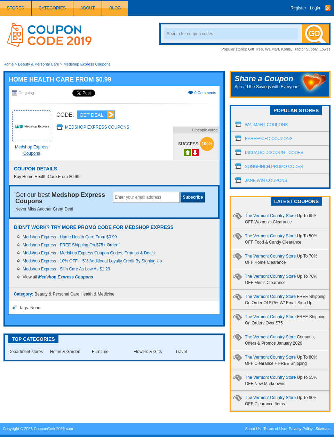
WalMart (272, 49)
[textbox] (146, 197)
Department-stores (25, 351)
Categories (52, 8)
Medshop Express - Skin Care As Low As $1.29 (66, 269)
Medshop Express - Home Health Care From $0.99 (70, 237)
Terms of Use (274, 429)
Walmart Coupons (266, 124)
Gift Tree (255, 49)
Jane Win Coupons (266, 180)
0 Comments (205, 93)
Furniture (100, 351)
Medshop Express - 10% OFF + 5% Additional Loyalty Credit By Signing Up (92, 261)
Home (8, 64)
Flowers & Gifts (148, 351)
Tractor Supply (305, 49)
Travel (181, 351)
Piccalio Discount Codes (274, 152)
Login (315, 8)
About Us (253, 429)
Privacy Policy (300, 429)
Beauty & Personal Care (38, 64)
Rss (329, 8)
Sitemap (322, 429)
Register (298, 8)
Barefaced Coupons (269, 138)
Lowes (325, 49)
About (87, 8)
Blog (115, 8)
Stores (15, 8)
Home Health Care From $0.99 (60, 79)
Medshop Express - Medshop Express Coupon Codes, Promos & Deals (89, 253)
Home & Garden (65, 351)
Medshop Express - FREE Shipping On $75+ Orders (71, 245)
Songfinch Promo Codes (274, 166)
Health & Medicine (97, 294)
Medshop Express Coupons (86, 64)
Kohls (286, 49)
